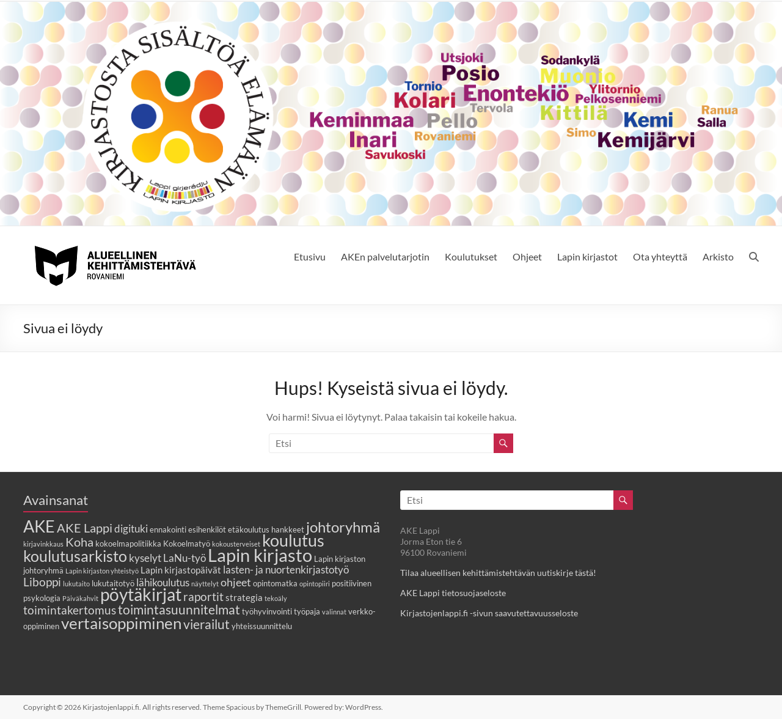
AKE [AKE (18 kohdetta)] (39, 526)
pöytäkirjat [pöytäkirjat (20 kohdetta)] (140, 594)
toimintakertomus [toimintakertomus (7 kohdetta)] (69, 610)
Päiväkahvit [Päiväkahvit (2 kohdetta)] (80, 598)
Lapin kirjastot (587, 256)
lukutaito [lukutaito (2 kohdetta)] (76, 584)
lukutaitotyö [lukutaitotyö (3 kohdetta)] (113, 583)
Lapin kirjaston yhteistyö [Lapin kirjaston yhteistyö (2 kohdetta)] (102, 571)
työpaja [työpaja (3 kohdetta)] (307, 611)
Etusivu (310, 256)
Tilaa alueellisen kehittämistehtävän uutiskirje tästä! (498, 572)
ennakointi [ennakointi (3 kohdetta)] (168, 529)
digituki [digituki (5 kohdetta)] (131, 529)
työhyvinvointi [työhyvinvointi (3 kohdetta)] (267, 611)
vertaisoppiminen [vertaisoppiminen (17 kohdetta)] (121, 623)
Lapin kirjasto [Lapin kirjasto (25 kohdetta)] (260, 555)
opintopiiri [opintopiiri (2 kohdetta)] (314, 584)
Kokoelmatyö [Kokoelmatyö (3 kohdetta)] (186, 543)
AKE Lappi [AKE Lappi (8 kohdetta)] (84, 527)
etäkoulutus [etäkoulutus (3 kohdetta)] (248, 529)
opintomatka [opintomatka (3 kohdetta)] (275, 583)
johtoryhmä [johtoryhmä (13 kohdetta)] (343, 527)
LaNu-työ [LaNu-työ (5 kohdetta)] (184, 558)
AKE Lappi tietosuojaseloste (453, 593)
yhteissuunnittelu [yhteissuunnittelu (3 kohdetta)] (262, 626)
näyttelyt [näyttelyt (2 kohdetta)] (205, 584)
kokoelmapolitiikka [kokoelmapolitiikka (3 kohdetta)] (128, 543)
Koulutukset (471, 256)
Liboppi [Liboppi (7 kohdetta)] (42, 582)
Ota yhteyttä (660, 256)
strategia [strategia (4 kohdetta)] (244, 597)
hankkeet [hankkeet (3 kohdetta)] (287, 529)
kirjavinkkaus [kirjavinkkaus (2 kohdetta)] (43, 544)
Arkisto (718, 256)
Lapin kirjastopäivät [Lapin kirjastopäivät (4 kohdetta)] (181, 569)
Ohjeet (527, 256)
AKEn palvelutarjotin (385, 256)
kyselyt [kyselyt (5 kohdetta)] (145, 558)
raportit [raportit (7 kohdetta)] (203, 596)
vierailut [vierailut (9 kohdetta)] (206, 624)
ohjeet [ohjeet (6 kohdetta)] (236, 582)
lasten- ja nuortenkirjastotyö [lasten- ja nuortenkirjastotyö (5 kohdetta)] (286, 570)
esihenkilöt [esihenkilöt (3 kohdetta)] (207, 529)
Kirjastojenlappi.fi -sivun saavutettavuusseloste (489, 613)
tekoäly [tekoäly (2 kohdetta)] (276, 598)
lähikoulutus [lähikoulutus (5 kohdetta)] (162, 583)
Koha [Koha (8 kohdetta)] (79, 541)
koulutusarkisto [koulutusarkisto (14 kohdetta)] (75, 556)
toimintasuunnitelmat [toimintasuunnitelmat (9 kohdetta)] (179, 609)
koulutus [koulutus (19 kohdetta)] (293, 540)
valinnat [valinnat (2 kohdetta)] (334, 612)
